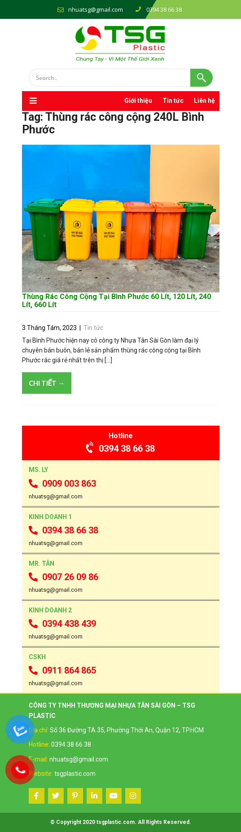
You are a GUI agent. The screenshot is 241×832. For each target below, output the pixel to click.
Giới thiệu (138, 100)
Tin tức (173, 100)
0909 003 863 (62, 483)
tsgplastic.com (75, 773)
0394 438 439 (62, 623)
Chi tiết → (47, 383)
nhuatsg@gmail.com (95, 9)
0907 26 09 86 (63, 577)
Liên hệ (204, 100)
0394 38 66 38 (120, 448)
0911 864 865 (62, 670)
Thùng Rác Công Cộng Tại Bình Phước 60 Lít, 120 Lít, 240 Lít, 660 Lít (116, 300)
